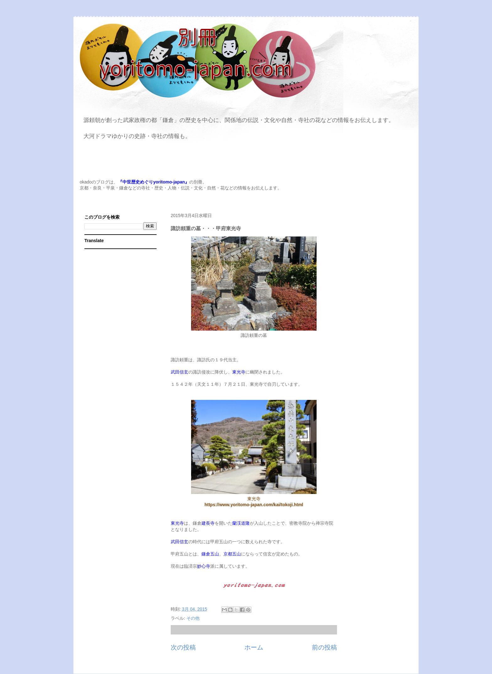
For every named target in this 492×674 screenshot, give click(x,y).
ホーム (253, 647)
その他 (193, 618)
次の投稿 (183, 647)
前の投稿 (324, 647)
